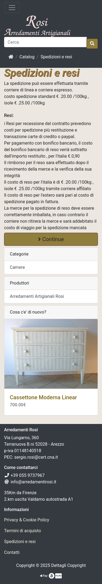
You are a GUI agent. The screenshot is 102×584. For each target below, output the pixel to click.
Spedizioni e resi (56, 56)
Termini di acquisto (22, 530)
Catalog (27, 56)
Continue (51, 239)
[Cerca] (45, 42)
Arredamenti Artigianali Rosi (37, 296)
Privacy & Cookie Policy (26, 519)
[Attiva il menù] (12, 7)
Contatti (12, 552)
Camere (17, 267)
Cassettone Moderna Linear (43, 397)
